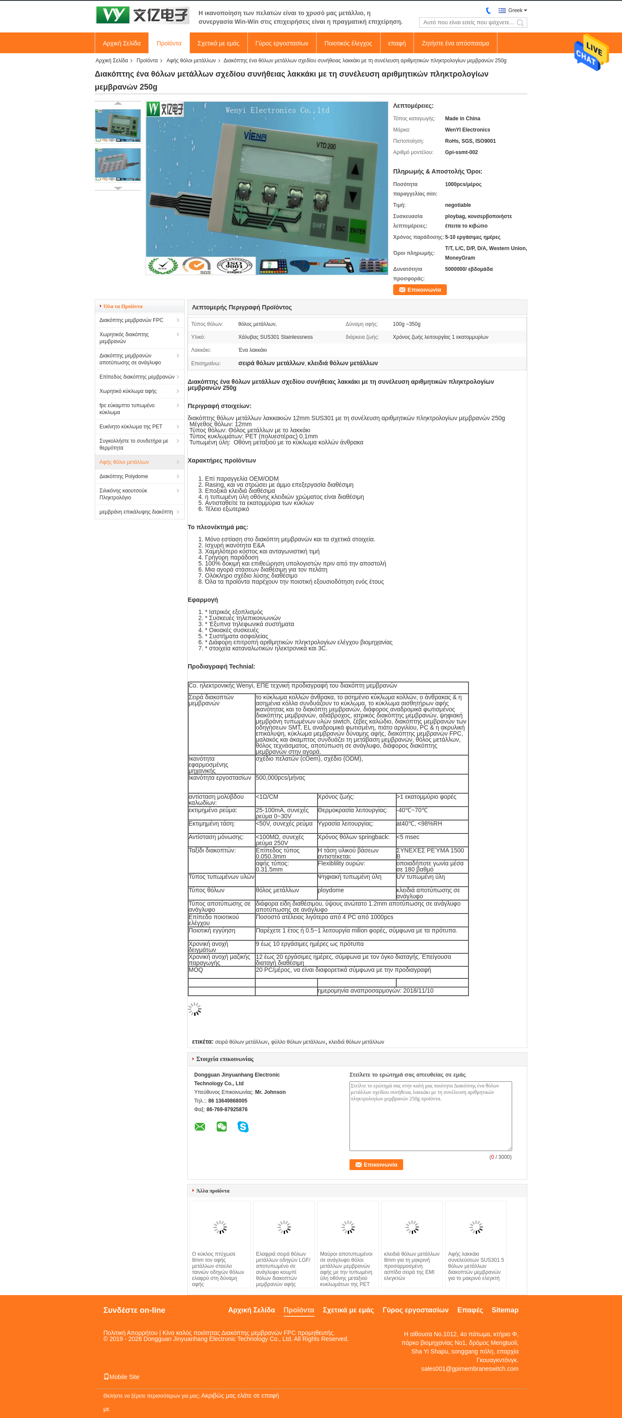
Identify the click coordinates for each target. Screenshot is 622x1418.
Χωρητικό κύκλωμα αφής (128, 391)
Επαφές (470, 1310)
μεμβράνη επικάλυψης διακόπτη (136, 512)
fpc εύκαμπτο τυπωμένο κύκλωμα (127, 408)
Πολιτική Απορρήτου (130, 1332)
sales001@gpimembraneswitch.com (470, 1368)
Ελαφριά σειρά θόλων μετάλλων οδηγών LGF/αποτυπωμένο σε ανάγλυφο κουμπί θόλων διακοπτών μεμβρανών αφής (283, 1269)
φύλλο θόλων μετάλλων (298, 1042)
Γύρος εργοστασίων (282, 43)
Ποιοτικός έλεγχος (348, 43)
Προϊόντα (169, 43)
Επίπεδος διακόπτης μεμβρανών (137, 377)
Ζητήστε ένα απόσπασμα (455, 43)
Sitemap (505, 1310)
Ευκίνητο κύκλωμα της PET (130, 427)
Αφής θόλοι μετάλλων (191, 61)
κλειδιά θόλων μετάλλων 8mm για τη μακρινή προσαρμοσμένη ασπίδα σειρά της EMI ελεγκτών (411, 1266)
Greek (515, 10)
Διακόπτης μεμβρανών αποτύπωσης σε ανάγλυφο (130, 359)
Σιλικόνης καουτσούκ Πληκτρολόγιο (123, 494)
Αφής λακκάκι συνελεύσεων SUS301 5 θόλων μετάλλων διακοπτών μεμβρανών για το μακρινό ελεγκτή (476, 1266)
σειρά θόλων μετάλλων (241, 1042)
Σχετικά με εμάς (219, 43)
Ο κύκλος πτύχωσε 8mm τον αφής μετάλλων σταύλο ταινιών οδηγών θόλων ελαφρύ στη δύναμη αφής (218, 1269)
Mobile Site (121, 1376)
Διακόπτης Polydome (123, 476)
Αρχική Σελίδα (122, 43)
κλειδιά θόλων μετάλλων (356, 1042)
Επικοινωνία (424, 289)
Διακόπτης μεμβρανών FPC (131, 320)
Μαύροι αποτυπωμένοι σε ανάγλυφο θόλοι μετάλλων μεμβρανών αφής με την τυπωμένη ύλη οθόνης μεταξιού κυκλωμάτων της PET (346, 1269)
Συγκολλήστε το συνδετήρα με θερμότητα (133, 444)
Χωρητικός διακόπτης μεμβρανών (124, 337)
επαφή (397, 43)
